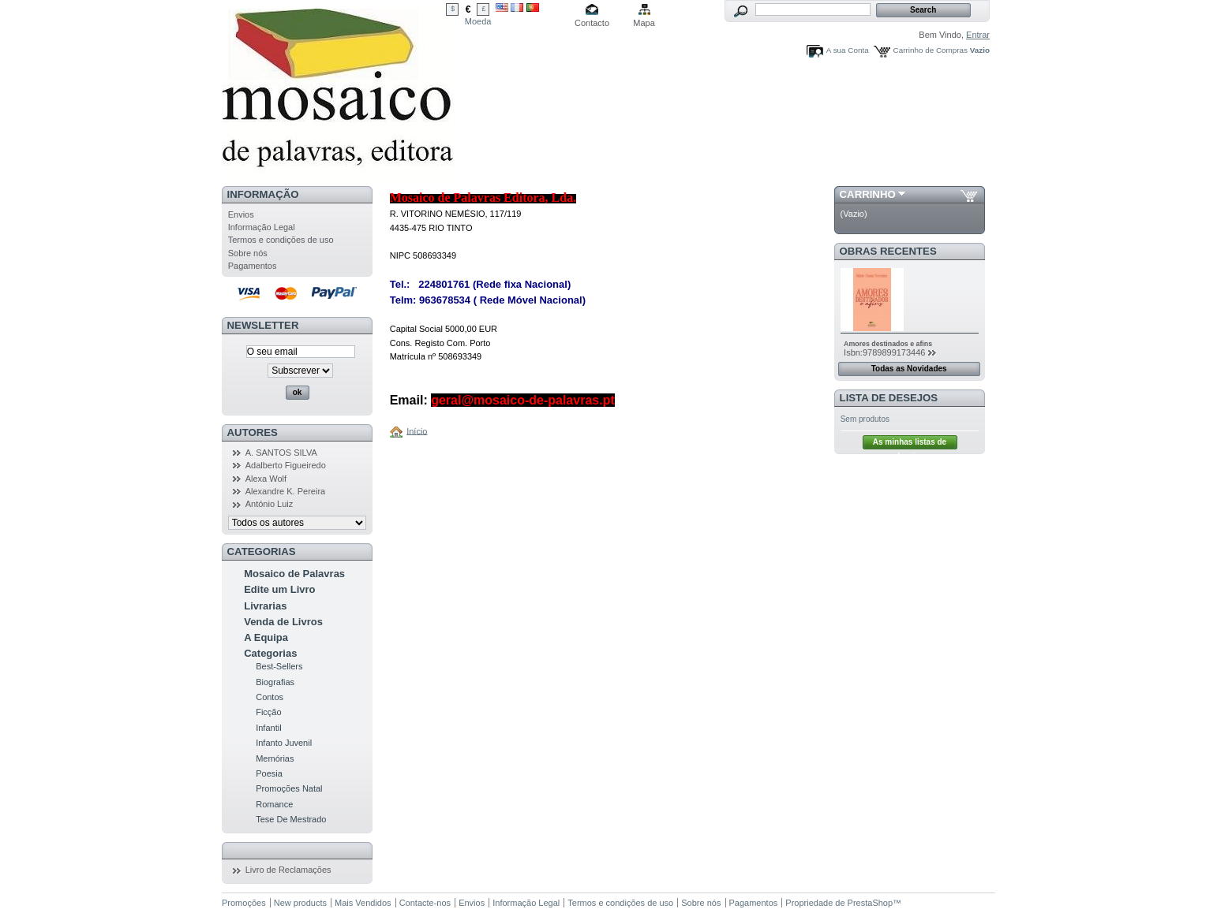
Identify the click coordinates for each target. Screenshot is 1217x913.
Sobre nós (248, 253)
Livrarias (265, 606)
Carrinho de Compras (930, 50)
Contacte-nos (425, 902)
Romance (274, 804)
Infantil (268, 727)
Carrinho (868, 194)
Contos (269, 697)
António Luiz (269, 504)
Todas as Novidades (909, 368)
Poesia (269, 773)
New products (300, 902)
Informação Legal (261, 227)
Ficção (268, 712)
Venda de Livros (283, 622)
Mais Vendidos (363, 902)
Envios (241, 214)
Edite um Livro (279, 589)
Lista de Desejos (889, 398)
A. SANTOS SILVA (281, 452)
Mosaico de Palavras (294, 573)
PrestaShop (870, 902)
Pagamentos (252, 265)
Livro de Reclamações (288, 869)
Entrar (978, 34)
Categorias (270, 653)
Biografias (275, 682)
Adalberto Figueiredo (285, 465)
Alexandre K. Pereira (285, 491)
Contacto (592, 23)
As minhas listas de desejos (909, 443)
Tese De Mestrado (291, 819)
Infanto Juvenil (284, 742)
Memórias (275, 758)
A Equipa (266, 637)
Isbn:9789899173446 (884, 352)
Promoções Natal (289, 788)
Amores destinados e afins (888, 344)
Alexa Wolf (265, 478)
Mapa (644, 23)
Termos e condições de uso (281, 239)
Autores (252, 432)
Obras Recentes (888, 251)
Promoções (244, 902)
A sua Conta (847, 50)
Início (416, 430)
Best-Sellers (279, 666)
